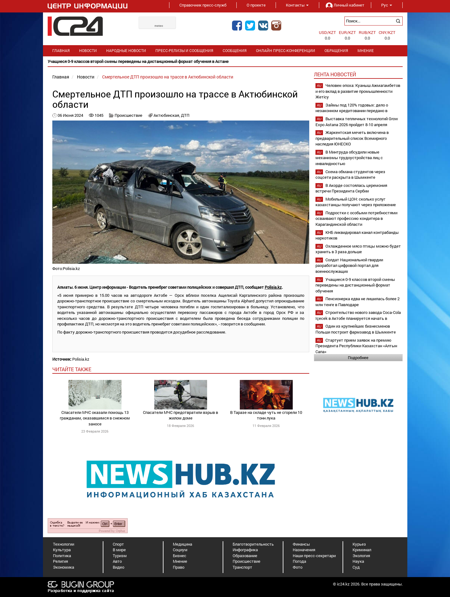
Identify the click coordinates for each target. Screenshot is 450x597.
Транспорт (242, 567)
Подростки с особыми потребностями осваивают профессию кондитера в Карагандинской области (356, 218)
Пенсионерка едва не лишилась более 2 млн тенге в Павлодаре (357, 301)
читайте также (71, 369)
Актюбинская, (167, 115)
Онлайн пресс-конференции (285, 50)
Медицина (182, 544)
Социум (180, 549)
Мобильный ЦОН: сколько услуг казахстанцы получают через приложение (355, 202)
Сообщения (235, 50)
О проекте (256, 5)
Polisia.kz (273, 287)
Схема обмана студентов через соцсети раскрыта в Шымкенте (350, 174)
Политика (62, 555)
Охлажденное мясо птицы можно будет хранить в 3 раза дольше (358, 249)
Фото (297, 567)
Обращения (336, 50)
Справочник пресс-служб (202, 5)
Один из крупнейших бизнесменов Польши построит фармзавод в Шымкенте (355, 329)
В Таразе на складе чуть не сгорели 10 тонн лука (266, 415)
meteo (158, 25)
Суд (356, 567)
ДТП (185, 115)
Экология (361, 555)
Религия (60, 561)
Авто (117, 561)
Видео (118, 567)
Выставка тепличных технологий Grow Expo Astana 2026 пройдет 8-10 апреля (356, 121)
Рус (386, 5)
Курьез (359, 544)
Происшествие (128, 115)
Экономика (63, 567)
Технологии (63, 544)
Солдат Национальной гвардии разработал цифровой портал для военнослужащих (349, 265)
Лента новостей (335, 74)
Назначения (304, 549)
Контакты (297, 5)
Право (178, 567)
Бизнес (179, 555)
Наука (358, 561)
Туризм (120, 555)
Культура (62, 549)
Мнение (366, 50)
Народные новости (126, 50)
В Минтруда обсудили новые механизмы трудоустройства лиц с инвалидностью (349, 157)
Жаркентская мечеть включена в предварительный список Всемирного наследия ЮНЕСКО (352, 138)
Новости (88, 50)
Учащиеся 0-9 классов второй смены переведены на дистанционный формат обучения (355, 285)
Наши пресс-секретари (314, 555)
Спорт (118, 544)
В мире (119, 549)
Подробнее (358, 357)
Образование (245, 555)
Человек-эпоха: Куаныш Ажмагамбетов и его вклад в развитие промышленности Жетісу (357, 91)
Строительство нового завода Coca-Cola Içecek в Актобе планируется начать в (358, 315)
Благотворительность (253, 544)
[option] (225, 61)
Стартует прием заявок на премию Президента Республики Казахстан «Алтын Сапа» (356, 345)
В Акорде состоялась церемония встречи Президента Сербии (351, 188)
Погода (299, 561)
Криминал (362, 549)
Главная (61, 50)
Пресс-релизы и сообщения (184, 50)
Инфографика (245, 549)
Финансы (301, 544)
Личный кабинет (345, 5)
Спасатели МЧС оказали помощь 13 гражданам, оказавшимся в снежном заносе (95, 418)
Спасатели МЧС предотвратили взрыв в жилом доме (180, 415)
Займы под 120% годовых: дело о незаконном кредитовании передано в (351, 108)
